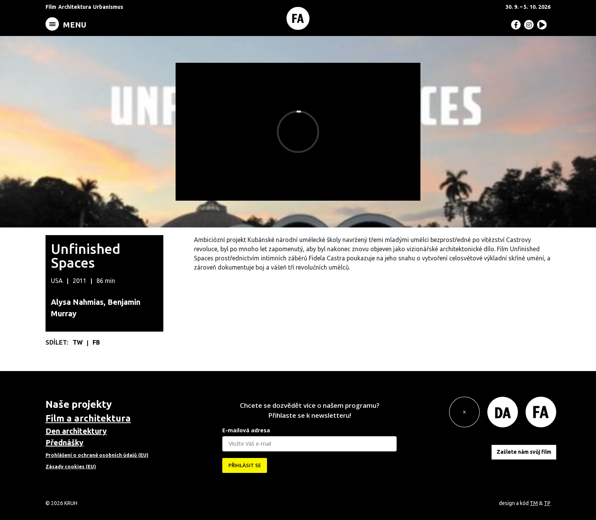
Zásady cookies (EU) (71, 466)
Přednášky (64, 442)
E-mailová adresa (246, 430)
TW (78, 342)
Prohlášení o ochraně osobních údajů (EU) (97, 455)
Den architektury (76, 431)
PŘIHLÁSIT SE (244, 465)
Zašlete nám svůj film (524, 452)
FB (96, 342)
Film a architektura (88, 418)
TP (547, 503)
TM (534, 503)
